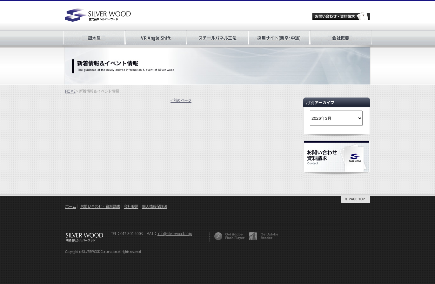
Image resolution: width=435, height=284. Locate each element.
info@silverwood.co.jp (174, 233)
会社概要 (340, 38)
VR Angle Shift (156, 38)
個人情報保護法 (154, 206)
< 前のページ (181, 100)
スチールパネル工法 (217, 38)
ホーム (70, 206)
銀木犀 (94, 38)
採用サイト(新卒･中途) (279, 38)
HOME (70, 91)
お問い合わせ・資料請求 (100, 206)
